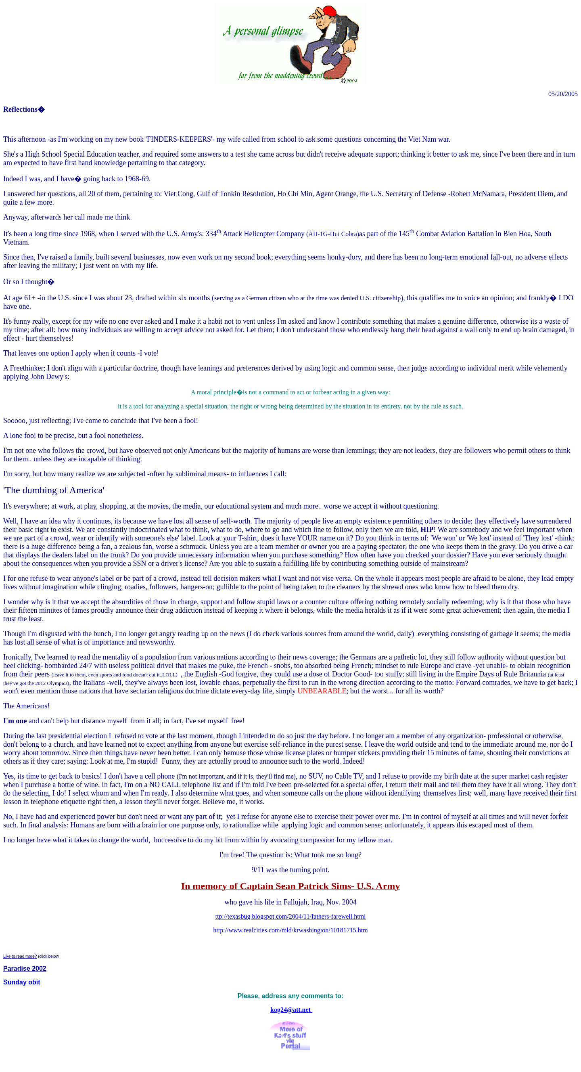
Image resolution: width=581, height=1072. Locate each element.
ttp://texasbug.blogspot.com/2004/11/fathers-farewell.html (290, 916)
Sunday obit (21, 982)
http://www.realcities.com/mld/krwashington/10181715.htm (290, 930)
